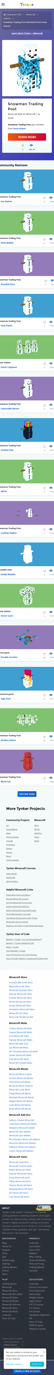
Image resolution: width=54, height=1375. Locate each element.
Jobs (4, 1256)
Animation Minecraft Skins (22, 1009)
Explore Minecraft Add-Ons (17, 906)
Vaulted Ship (7, 450)
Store (4, 1274)
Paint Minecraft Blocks (20, 1082)
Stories (9, 852)
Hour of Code (8, 1318)
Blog (4, 1242)
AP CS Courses (36, 1304)
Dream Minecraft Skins (20, 1005)
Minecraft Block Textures (21, 1085)
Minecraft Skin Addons (20, 1131)
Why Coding (35, 1256)
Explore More (27, 794)
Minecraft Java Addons (20, 1135)
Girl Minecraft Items (18, 1192)
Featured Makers (37, 1260)
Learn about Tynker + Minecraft (27, 33)
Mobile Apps (8, 1260)
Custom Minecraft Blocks (21, 1078)
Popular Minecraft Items (20, 1173)
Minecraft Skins (9, 1290)
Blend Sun (6, 781)
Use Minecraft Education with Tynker (22, 918)
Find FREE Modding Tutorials (18, 914)
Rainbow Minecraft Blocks (21, 1097)
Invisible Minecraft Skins (21, 982)
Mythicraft (10, 877)
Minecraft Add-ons (11, 1304)
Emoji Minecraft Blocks (20, 1093)
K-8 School (34, 1311)
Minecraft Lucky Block (19, 1089)
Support (6, 1249)
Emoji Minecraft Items (19, 1177)
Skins (36, 825)
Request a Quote (37, 1328)
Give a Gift (34, 1249)
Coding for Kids (13, 14)
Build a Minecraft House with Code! (21, 910)
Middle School (36, 1297)
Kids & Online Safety (12, 1347)
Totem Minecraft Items (20, 1181)
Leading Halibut (9, 533)
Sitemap (6, 1263)
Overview (34, 1242)
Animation (10, 844)
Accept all (37, 1364)
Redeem (33, 1253)
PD (30, 1318)
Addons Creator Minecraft (21, 1120)
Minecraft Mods (10, 1311)
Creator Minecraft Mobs (20, 1028)
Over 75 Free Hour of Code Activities (21, 954)
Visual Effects (11, 829)
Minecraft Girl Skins (18, 1013)
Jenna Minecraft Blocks (20, 1108)
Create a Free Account (27, 1371)
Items (36, 837)
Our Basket (6, 201)
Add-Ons (38, 833)
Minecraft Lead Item (19, 1162)
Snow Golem (19, 128)
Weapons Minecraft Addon (22, 1127)
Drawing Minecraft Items (21, 1189)
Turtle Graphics (12, 860)
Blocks (37, 829)
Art (7, 825)
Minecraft (31, 14)
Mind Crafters (12, 881)
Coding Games (9, 1283)
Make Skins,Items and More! (18, 895)
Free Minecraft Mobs (19, 1059)
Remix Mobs (27, 137)
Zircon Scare (7, 615)
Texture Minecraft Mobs (20, 1032)
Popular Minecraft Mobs (20, 1040)
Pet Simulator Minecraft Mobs (23, 1051)
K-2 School (34, 1307)
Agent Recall (11, 873)
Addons (7, 18)
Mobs (36, 841)
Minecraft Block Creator (20, 1074)
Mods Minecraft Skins (19, 986)
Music (8, 856)
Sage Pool (6, 698)
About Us (6, 1246)
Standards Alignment (39, 1314)
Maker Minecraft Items (20, 1169)
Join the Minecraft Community (19, 902)
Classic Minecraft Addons (21, 1150)
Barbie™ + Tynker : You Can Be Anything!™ (24, 939)
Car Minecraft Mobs (18, 1047)
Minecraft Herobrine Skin (21, 1017)
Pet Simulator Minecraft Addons (24, 1139)
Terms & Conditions (12, 1342)
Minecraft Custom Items (20, 1166)
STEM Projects (36, 1325)
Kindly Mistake (8, 574)
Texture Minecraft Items (20, 1185)
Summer (33, 1270)
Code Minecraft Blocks (20, 1105)
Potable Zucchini (9, 657)
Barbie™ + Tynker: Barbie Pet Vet (20, 943)
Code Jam (7, 1314)
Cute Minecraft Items (19, 1196)
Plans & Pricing (36, 1263)
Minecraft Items (10, 1307)
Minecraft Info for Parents (17, 922)
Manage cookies (13, 1364)
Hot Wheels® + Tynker (15, 951)
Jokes (8, 833)
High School (35, 1301)
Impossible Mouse (10, 408)
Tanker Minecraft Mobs (20, 1055)
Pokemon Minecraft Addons (22, 1147)
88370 (4, 491)
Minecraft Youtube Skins (21, 990)
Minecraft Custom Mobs (20, 1062)
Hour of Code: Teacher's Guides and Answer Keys (27, 958)
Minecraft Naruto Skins (20, 1001)
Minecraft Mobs (10, 1297)
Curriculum (34, 1246)
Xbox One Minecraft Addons (22, 1143)
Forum (5, 1270)
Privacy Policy (10, 1345)
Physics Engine (12, 837)
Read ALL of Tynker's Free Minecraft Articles (24, 925)
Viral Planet (6, 325)
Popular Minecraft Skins (20, 994)
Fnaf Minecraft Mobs (19, 1036)
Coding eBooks (9, 1267)
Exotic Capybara (9, 367)
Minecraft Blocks (10, 1301)
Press (4, 1253)
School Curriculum (38, 1287)
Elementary (34, 1294)
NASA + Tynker (12, 947)
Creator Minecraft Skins (20, 997)
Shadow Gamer (8, 740)
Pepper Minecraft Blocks (21, 1101)
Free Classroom (37, 1290)
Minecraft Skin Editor (12, 1294)
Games (9, 848)
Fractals (9, 841)
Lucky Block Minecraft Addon (23, 1124)
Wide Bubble (7, 242)
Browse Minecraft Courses (17, 899)
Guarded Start (8, 284)
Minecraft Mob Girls (18, 1043)
